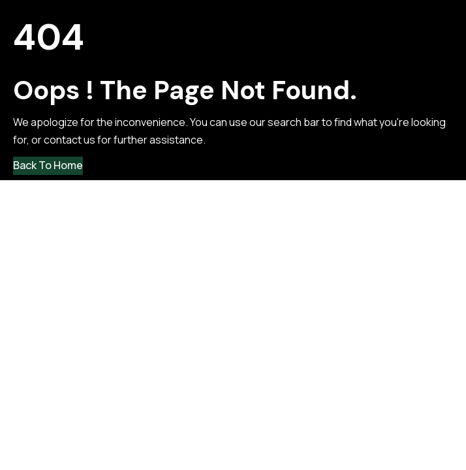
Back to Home (48, 165)
